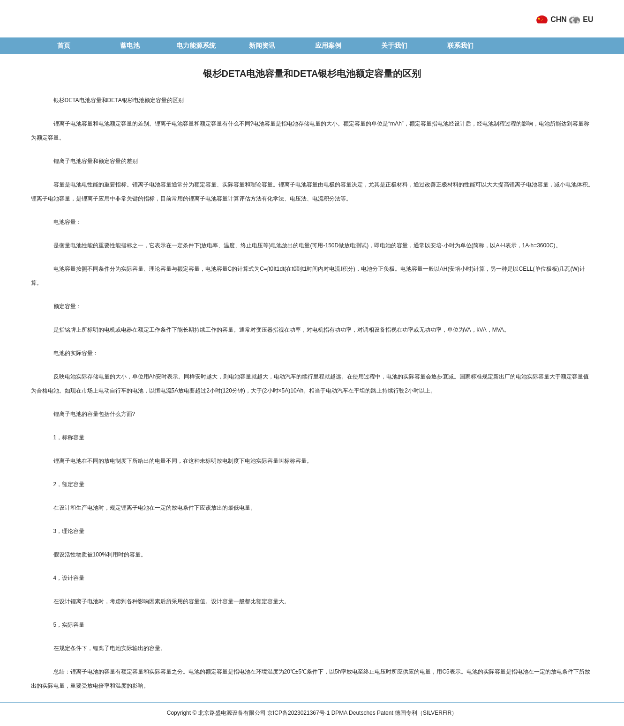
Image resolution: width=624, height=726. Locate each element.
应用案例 (328, 45)
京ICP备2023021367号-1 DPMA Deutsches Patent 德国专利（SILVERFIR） (362, 713)
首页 (63, 45)
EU (588, 19)
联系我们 (460, 45)
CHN (558, 19)
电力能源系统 (196, 45)
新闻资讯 (262, 45)
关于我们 (394, 45)
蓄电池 (130, 45)
